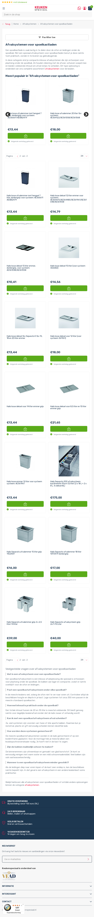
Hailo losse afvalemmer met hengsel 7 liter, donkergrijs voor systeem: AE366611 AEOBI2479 (25, 115)
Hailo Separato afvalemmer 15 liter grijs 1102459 (24, 553)
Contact (7, 901)
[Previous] (7, 114)
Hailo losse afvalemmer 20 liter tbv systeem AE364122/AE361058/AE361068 (65, 115)
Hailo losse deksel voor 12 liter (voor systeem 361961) (65, 337)
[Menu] (23, 905)
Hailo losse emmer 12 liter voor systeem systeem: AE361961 (24, 483)
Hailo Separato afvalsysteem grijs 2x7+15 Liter (65, 623)
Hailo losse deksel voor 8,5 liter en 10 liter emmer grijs (68, 407)
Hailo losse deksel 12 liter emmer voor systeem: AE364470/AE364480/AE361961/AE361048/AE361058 (68, 199)
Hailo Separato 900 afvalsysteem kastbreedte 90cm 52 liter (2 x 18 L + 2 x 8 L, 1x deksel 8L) (68, 484)
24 (85, 156)
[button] (26, 136)
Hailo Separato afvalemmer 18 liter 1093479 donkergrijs (65, 553)
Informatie (8, 886)
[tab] (47, 886)
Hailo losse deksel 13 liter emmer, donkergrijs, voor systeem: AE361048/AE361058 (21, 268)
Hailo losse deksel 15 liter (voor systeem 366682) (67, 267)
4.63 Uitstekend (14, 2)
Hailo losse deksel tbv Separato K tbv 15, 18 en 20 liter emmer (24, 337)
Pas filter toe (47, 37)
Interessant (9, 894)
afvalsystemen (52, 69)
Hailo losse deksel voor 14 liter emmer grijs (25, 406)
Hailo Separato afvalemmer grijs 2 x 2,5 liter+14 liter (24, 623)
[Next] (86, 114)
